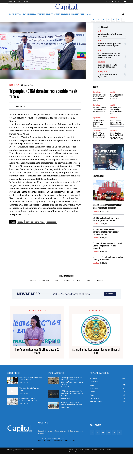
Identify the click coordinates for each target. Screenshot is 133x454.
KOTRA (21, 222)
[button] (122, 13)
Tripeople (51, 222)
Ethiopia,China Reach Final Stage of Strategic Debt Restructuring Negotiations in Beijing (116, 136)
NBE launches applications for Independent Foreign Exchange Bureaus (72, 393)
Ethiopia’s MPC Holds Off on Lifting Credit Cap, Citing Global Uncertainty (117, 122)
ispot (99, 31)
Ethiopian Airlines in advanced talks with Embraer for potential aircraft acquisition (108, 245)
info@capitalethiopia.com (56, 438)
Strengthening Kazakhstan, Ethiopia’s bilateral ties (96, 351)
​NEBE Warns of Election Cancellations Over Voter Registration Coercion (100, 109)
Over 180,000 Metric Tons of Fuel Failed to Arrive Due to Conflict (99, 135)
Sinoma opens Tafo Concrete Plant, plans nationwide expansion (107, 206)
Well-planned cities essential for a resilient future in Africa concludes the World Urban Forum (109, 55)
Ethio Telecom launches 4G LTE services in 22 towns (37, 351)
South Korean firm (35, 222)
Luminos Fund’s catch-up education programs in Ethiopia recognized (109, 45)
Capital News (97, 105)
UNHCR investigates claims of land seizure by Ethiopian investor (106, 219)
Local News (14, 85)
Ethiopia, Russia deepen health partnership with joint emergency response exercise (105, 231)
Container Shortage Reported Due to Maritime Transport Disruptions (98, 123)
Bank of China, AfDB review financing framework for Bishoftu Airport (116, 110)
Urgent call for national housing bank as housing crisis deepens (108, 258)
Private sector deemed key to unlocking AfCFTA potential (107, 66)
